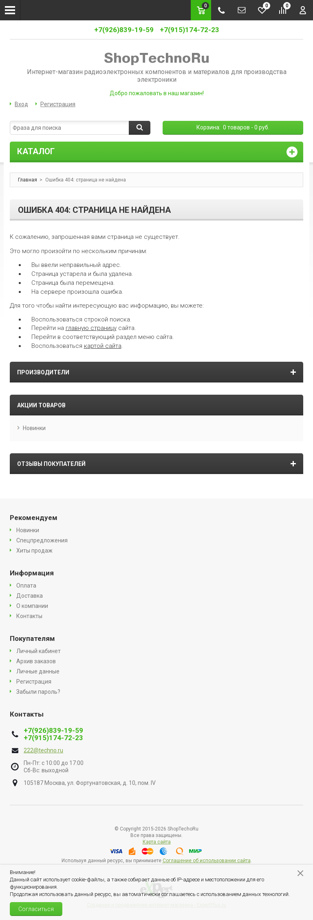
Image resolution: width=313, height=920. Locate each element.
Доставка (29, 595)
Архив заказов (36, 661)
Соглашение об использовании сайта (207, 860)
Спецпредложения (42, 540)
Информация (32, 573)
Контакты (29, 616)
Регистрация (57, 104)
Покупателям (32, 638)
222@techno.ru (43, 750)
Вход (21, 104)
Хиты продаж (34, 550)
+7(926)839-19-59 (124, 30)
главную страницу (91, 328)
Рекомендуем (33, 518)
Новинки (34, 428)
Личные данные (38, 671)
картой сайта (102, 346)
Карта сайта (157, 842)
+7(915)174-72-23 (189, 30)
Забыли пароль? (38, 691)
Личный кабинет (38, 651)
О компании (32, 606)
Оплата (26, 585)
